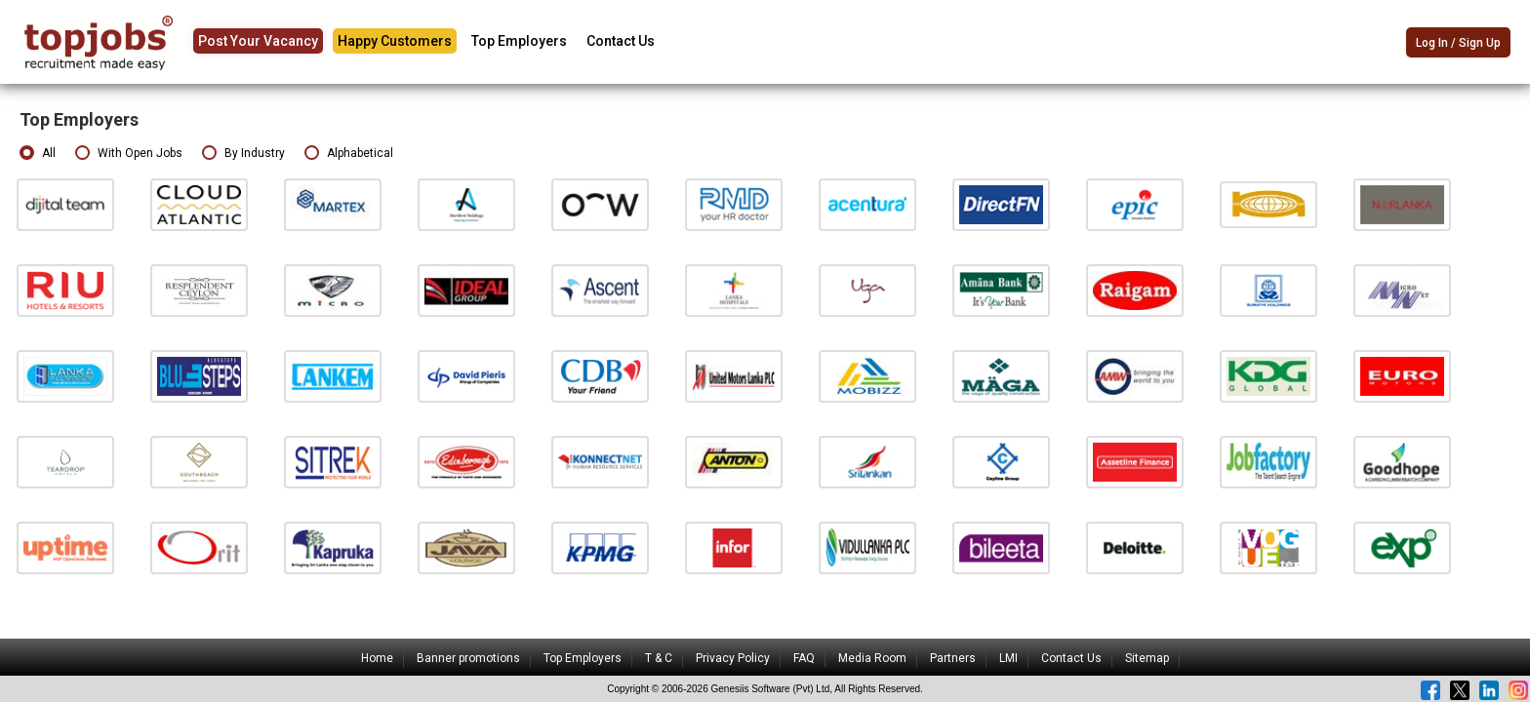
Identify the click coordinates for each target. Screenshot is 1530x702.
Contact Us (620, 41)
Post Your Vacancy (258, 41)
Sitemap (1147, 658)
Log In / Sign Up (1458, 43)
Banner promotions (468, 658)
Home (377, 658)
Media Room (872, 658)
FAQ (804, 658)
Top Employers (519, 41)
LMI (1008, 658)
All (38, 153)
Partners (953, 658)
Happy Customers (395, 41)
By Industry (243, 153)
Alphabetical (348, 153)
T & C (658, 658)
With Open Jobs (128, 153)
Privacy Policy (733, 658)
